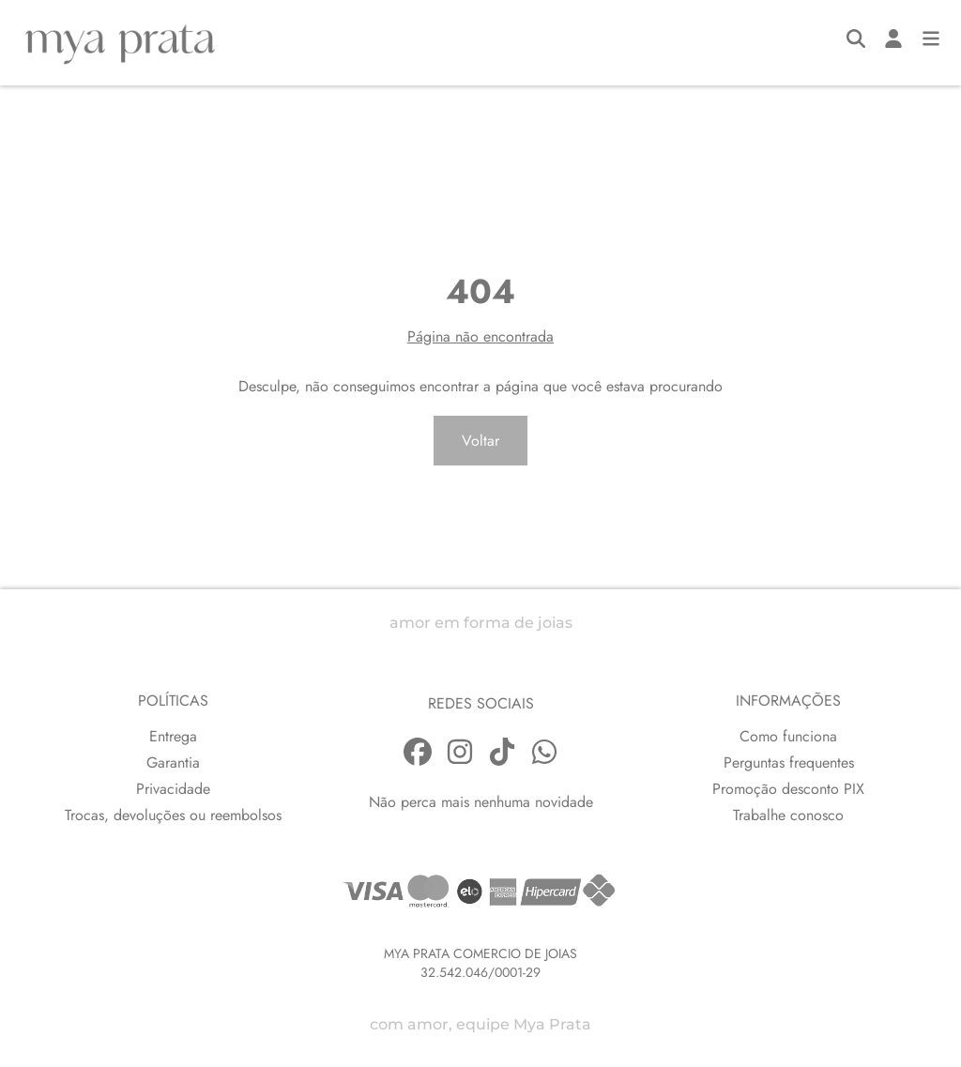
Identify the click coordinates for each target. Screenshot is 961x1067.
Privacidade (173, 789)
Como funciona (788, 736)
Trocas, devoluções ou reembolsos (173, 815)
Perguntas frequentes (789, 762)
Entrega (173, 736)
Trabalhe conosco (788, 815)
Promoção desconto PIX (788, 789)
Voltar (480, 440)
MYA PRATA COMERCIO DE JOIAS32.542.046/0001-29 (480, 963)
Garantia (173, 762)
